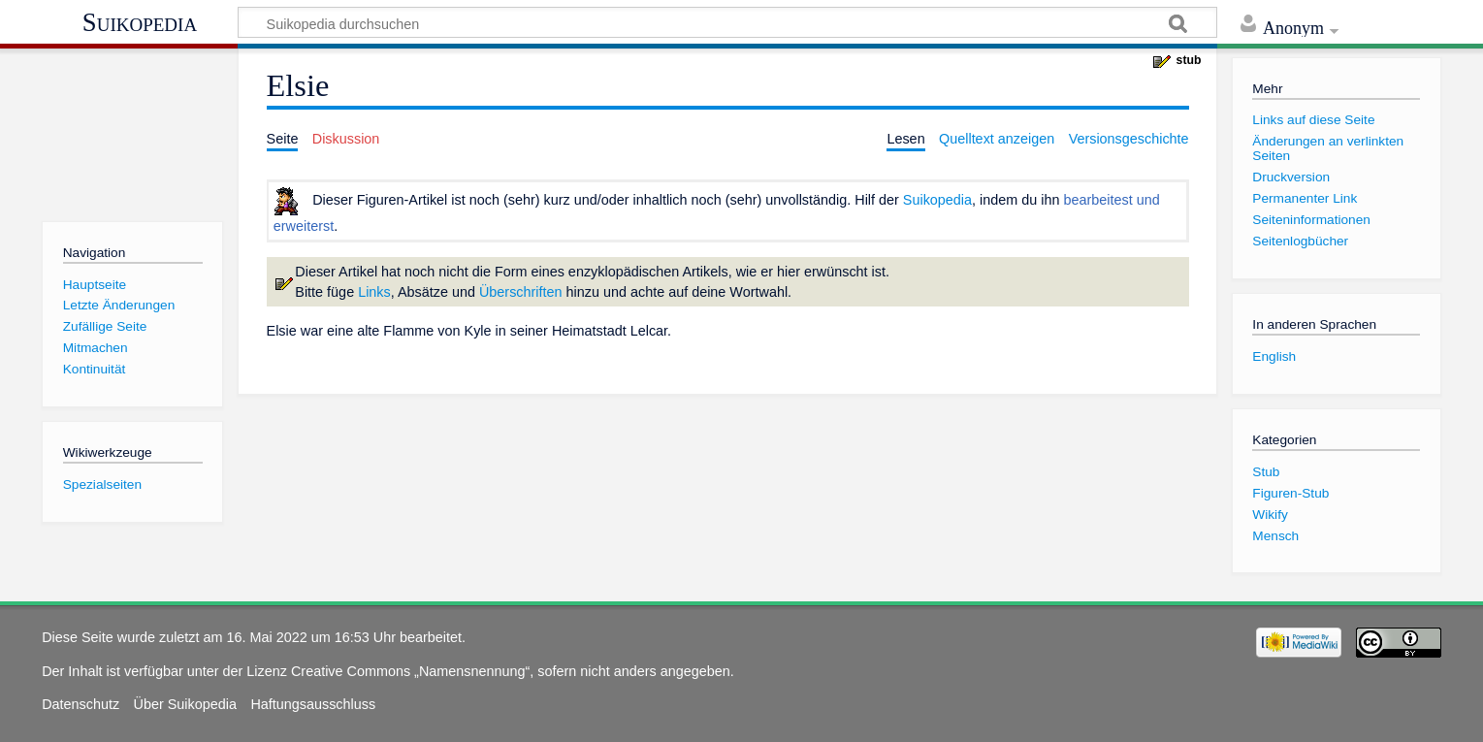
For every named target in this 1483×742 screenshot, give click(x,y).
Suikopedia (139, 22)
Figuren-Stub (1290, 493)
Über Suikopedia (185, 704)
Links (374, 292)
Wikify (1269, 514)
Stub (1265, 472)
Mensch (1275, 536)
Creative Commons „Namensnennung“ (410, 671)
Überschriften (521, 292)
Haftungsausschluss (312, 704)
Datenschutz (80, 704)
